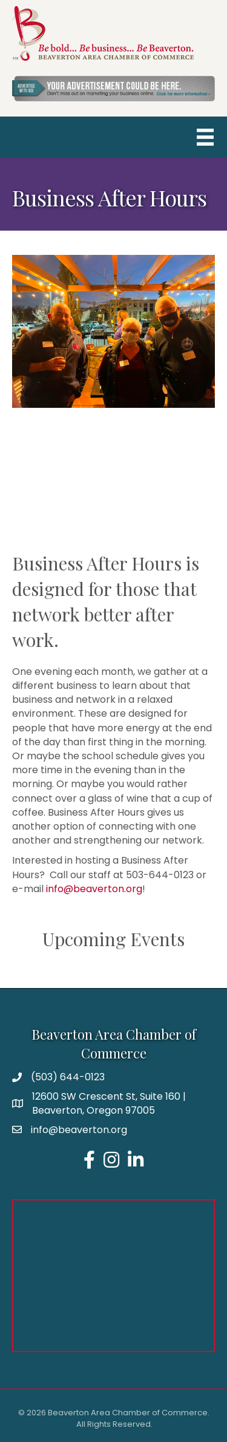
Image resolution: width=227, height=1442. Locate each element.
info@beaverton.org (94, 889)
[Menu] (205, 137)
